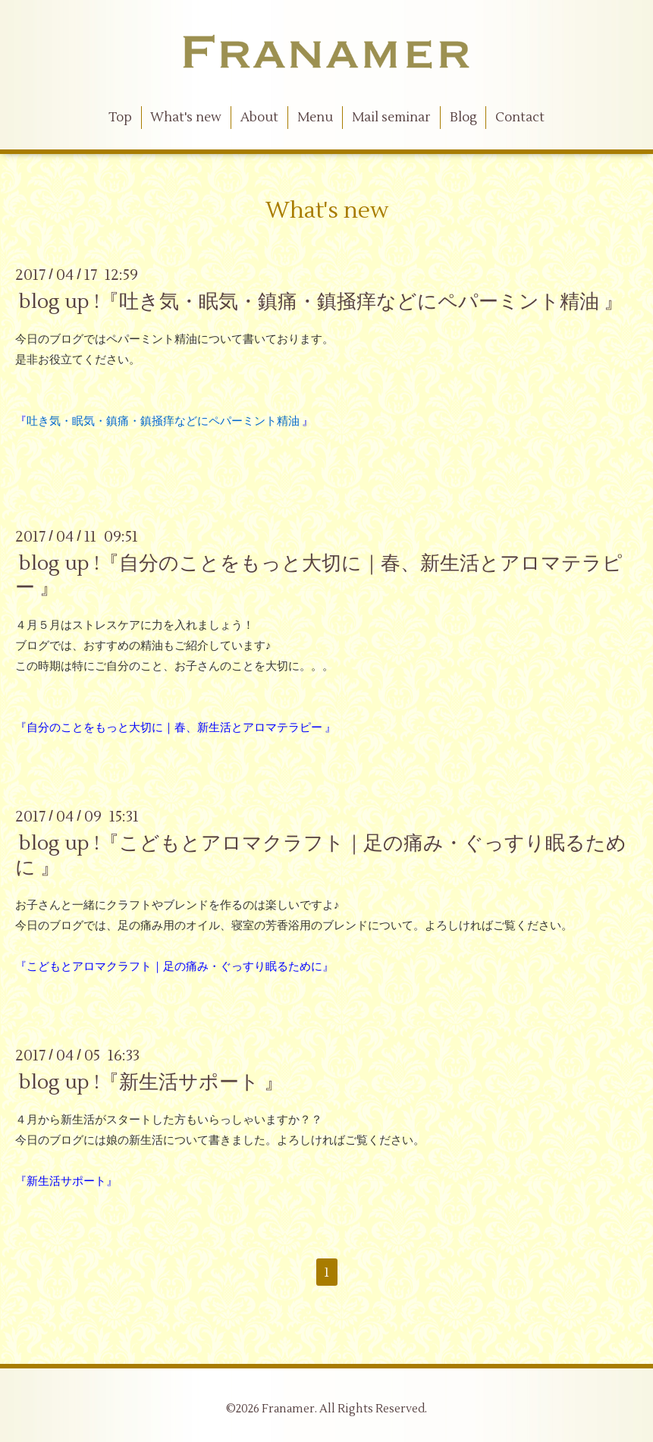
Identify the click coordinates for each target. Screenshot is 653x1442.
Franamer (288, 1409)
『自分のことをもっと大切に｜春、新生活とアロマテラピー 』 (175, 728)
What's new (185, 117)
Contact (520, 117)
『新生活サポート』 (66, 1181)
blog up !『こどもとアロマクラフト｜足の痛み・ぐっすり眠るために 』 (320, 855)
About (259, 117)
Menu (315, 117)
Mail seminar (391, 117)
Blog (463, 117)
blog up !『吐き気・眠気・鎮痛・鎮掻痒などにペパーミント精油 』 (321, 302)
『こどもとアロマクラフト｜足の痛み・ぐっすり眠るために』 (174, 967)
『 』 (164, 421)
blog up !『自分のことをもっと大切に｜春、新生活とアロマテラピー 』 (319, 575)
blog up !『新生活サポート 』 (151, 1082)
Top (120, 117)
